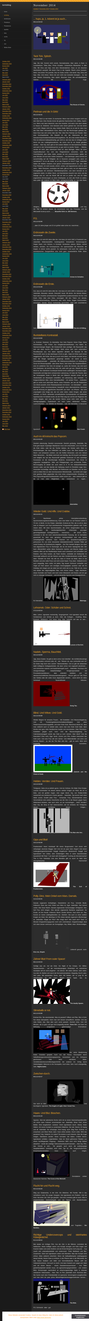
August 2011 (5, 392)
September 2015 (7, 281)
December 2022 (6, 84)
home (5, 11)
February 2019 (6, 188)
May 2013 (5, 344)
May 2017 (5, 235)
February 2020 (6, 161)
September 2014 (7, 308)
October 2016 (6, 251)
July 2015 (5, 285)
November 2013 (6, 330)
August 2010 (5, 419)
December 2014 (6, 301)
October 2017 (6, 224)
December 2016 (6, 247)
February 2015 (6, 297)
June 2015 (5, 287)
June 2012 (5, 369)
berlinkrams (7, 18)
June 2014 (5, 315)
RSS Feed (7, 429)
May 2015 (5, 290)
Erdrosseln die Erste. (43, 283)
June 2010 (5, 423)
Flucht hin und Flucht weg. (46, 1185)
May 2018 (5, 208)
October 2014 (6, 306)
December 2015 (6, 274)
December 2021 (6, 111)
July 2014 (5, 312)
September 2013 (7, 335)
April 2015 (5, 292)
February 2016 (6, 269)
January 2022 (6, 109)
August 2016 (5, 256)
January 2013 (6, 353)
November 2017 (6, 222)
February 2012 (6, 378)
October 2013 (6, 333)
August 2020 (5, 147)
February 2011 (6, 405)
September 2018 (7, 199)
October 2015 (6, 278)
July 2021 (5, 122)
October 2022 (6, 88)
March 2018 (5, 213)
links (5, 33)
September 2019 (7, 172)
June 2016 (5, 260)
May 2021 (5, 127)
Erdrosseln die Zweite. (44, 232)
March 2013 (5, 348)
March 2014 (5, 321)
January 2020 (6, 163)
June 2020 (5, 152)
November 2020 (6, 140)
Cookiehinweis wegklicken (80, 1316)
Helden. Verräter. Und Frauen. (48, 781)
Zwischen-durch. (41, 1073)
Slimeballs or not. (42, 1010)
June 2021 (5, 124)
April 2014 (5, 319)
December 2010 (6, 410)
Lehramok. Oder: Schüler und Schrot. (52, 607)
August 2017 (5, 229)
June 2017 (5, 233)
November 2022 (6, 86)
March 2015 (5, 294)
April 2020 (5, 156)
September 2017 (7, 226)
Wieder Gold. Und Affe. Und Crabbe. (51, 511)
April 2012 (5, 373)
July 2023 (5, 68)
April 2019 (5, 183)
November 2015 (6, 276)
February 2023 (6, 79)
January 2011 (6, 407)
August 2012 (5, 364)
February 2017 (6, 242)
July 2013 (5, 339)
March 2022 (5, 104)
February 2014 (6, 324)
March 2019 (5, 186)
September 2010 (7, 416)
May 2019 (5, 181)
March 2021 (5, 131)
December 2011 (6, 382)
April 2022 (5, 102)
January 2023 (6, 81)
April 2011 (5, 401)
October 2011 (6, 387)
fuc (5, 40)
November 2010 (6, 412)
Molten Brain (7, 47)
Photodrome (7, 26)
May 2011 (5, 398)
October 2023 (6, 61)
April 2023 (5, 75)
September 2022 (7, 90)
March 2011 (5, 403)
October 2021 (6, 115)
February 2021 (6, 133)
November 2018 (6, 195)
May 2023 (5, 72)
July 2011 (5, 394)
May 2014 (5, 317)
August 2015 (5, 283)
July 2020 (5, 149)
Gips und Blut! (40, 839)
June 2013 (5, 342)
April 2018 (5, 210)
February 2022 (6, 106)
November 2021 (6, 113)
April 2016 (5, 265)
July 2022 (5, 95)
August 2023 (5, 66)
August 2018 (5, 201)
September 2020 (7, 145)
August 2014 (5, 310)
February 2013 (6, 351)
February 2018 (6, 215)
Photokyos (7, 22)
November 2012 (6, 358)
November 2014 (6, 303)
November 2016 (6, 249)
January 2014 (6, 326)
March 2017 (5, 240)
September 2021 (7, 118)
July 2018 (5, 204)
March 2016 (5, 267)
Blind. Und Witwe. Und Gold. (47, 712)
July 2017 (5, 231)
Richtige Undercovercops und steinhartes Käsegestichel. (60, 1235)
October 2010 (6, 414)
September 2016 (7, 253)
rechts (6, 36)
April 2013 (5, 346)
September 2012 (7, 362)
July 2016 (5, 258)
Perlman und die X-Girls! (45, 111)
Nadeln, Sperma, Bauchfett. (47, 651)
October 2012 (6, 360)
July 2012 (5, 367)
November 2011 (6, 385)
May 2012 (5, 371)
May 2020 (5, 154)
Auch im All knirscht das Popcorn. (50, 436)
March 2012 (5, 376)
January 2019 (6, 190)
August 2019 (5, 174)
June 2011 (5, 396)
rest (5, 44)
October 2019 (6, 170)
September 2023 (7, 63)
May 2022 (5, 100)
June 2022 (5, 97)
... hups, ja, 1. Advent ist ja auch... (50, 18)
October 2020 (6, 142)
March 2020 (5, 158)
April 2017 (5, 238)
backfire (6, 29)
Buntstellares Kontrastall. (45, 335)
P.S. (35, 218)
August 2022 (5, 93)
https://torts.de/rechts (44, 1317)
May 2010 (5, 426)
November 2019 (6, 167)
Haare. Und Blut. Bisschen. (47, 1113)
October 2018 (6, 197)
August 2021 (5, 120)
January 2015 (6, 299)
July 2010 (5, 421)
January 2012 (6, 380)
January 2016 (6, 272)
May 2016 (5, 262)
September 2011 (7, 389)
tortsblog (6, 15)
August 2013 (5, 337)
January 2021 (6, 136)
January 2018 (6, 217)
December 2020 (6, 138)
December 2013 (6, 328)
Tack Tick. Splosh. (42, 56)
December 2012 (6, 355)
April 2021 (5, 129)
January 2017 (6, 244)
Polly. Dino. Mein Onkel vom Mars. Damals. (55, 895)
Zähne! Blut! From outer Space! (49, 958)
